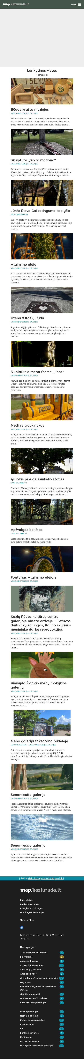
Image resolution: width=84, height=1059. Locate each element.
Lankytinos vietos (19, 746)
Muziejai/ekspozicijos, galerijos (24, 113)
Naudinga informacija (31, 913)
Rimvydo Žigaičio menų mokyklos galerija (39, 686)
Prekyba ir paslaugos (31, 909)
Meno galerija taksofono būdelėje (40, 742)
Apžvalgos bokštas (27, 530)
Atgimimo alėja (24, 265)
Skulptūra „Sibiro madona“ (34, 160)
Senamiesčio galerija (28, 796)
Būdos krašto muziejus (30, 109)
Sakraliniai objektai (19, 215)
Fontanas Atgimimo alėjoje (34, 578)
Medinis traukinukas (28, 426)
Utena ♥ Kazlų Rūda (28, 318)
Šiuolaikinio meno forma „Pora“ (38, 372)
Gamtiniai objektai (19, 483)
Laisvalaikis (26, 901)
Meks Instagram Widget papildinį (46, 879)
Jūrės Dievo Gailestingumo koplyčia (41, 211)
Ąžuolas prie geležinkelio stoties (38, 479)
